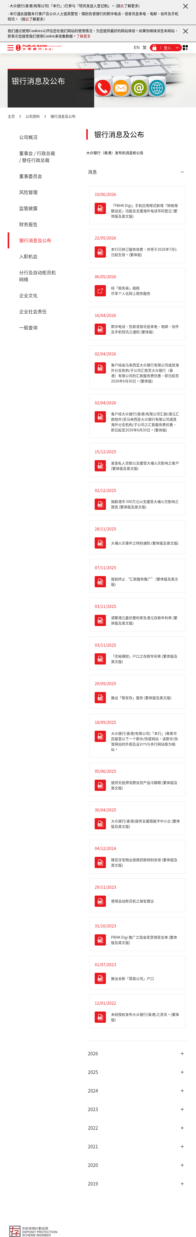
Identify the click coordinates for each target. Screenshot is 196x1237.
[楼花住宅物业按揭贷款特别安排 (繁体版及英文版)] (137, 862)
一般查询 (28, 327)
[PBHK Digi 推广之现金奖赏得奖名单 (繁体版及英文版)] (137, 940)
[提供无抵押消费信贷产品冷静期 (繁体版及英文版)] (137, 785)
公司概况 (28, 137)
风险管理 (28, 192)
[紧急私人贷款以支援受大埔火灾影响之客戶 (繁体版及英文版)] (137, 465)
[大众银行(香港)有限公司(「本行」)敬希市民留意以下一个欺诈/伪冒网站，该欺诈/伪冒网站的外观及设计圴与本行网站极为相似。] (137, 741)
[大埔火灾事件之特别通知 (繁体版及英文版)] (137, 543)
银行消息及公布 (63, 116)
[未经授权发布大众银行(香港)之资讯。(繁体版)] (137, 1017)
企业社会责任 (33, 311)
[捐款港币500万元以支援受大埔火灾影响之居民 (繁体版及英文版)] (137, 504)
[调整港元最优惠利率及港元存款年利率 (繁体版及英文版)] (137, 620)
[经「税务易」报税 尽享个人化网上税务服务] (137, 290)
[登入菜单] (166, 47)
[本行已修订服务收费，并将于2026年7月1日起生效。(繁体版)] (137, 252)
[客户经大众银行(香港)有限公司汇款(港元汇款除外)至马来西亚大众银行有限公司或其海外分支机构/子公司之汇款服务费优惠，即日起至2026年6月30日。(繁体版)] (137, 422)
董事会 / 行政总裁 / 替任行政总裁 (37, 157)
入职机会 (28, 256)
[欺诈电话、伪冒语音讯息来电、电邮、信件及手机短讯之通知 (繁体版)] (137, 329)
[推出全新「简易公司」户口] (137, 978)
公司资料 (33, 116)
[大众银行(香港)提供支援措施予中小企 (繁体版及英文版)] (137, 823)
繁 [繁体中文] (145, 47)
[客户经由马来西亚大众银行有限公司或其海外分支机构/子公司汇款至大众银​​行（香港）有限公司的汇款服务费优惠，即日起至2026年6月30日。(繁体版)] (137, 373)
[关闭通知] (185, 6)
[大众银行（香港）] (39, 47)
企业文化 (28, 295)
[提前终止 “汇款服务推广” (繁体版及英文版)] (137, 581)
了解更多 (83, 35)
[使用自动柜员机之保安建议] (137, 901)
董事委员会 (30, 176)
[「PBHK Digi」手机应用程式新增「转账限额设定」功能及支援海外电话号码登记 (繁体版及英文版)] (137, 211)
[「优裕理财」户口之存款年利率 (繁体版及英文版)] (137, 658)
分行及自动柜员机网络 (37, 276)
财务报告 (28, 224)
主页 (11, 116)
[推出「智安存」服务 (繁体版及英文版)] (137, 697)
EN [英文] (137, 47)
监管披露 (28, 208)
